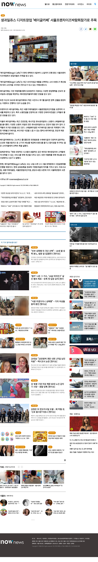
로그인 (33, 538)
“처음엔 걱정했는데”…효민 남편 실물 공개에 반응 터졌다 (36, 503)
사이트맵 (87, 538)
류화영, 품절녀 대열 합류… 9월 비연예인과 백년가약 (31, 486)
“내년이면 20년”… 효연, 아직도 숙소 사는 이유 (36, 513)
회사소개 (39, 538)
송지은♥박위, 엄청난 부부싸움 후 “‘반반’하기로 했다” (53, 486)
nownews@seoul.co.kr (18, 179)
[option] (32, 480)
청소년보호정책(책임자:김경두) (65, 538)
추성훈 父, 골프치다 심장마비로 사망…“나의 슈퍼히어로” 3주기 (14, 503)
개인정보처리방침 (52, 538)
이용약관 (44, 538)
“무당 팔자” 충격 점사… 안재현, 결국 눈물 (59, 503)
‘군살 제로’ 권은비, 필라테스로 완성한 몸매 (59, 512)
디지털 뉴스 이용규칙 (79, 538)
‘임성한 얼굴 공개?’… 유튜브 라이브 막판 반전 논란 (14, 513)
